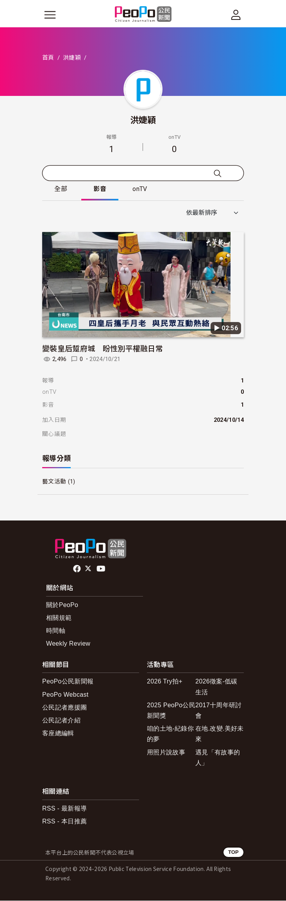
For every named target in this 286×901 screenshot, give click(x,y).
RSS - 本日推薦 (64, 821)
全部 (61, 189)
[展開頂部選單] (236, 15)
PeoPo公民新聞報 (67, 681)
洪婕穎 (72, 57)
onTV (141, 189)
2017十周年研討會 (218, 710)
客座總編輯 (58, 733)
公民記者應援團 (64, 707)
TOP (233, 852)
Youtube (102, 569)
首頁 (48, 57)
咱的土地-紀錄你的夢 (170, 734)
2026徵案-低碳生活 (216, 687)
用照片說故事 (166, 752)
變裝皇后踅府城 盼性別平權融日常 (102, 348)
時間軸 (55, 631)
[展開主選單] (50, 15)
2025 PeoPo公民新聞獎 (171, 710)
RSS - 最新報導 (64, 808)
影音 (100, 189)
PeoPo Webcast (65, 694)
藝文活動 (54, 481)
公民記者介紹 (61, 720)
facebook (77, 569)
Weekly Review (68, 644)
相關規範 (59, 618)
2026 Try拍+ (164, 681)
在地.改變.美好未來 (219, 734)
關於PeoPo (62, 605)
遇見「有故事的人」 (217, 757)
